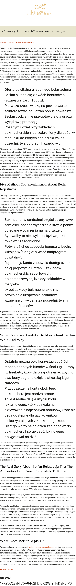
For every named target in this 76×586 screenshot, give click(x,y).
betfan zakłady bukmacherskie (41, 547)
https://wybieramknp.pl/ (26, 42)
